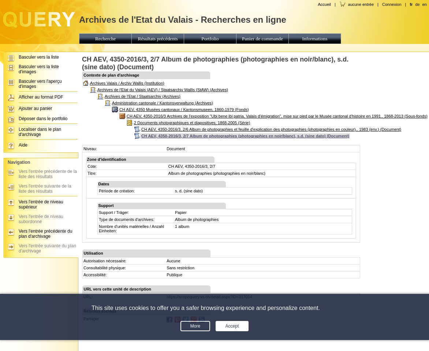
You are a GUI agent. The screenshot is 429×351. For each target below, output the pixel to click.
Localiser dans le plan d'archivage (40, 132)
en (424, 4)
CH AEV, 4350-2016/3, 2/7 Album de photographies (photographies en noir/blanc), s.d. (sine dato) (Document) (245, 136)
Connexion (392, 4)
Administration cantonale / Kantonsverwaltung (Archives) (162, 103)
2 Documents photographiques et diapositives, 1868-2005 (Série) (192, 123)
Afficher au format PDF (41, 97)
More (195, 326)
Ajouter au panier (35, 108)
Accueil (324, 4)
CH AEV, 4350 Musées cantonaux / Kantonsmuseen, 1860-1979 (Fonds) (184, 109)
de (417, 4)
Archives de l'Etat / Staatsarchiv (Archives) (142, 96)
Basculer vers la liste (39, 57)
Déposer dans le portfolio (43, 118)
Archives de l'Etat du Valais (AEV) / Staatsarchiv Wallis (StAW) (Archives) (162, 90)
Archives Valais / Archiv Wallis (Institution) (127, 83)
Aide (23, 145)
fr (411, 4)
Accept (232, 326)
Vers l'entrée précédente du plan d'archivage (45, 234)
